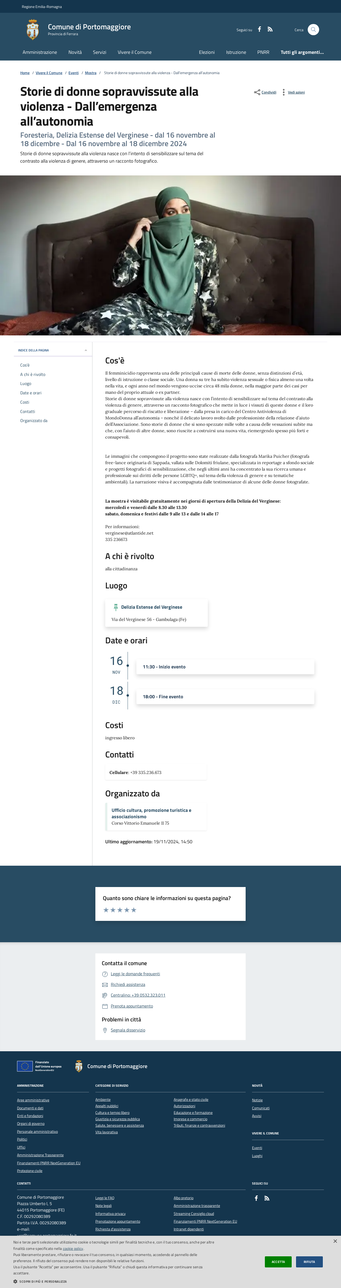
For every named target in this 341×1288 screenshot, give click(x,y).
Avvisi (256, 1116)
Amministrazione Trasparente (40, 1155)
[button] (114, 1281)
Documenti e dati (30, 1108)
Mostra (90, 73)
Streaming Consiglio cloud (194, 1214)
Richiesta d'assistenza (113, 1229)
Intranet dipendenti (189, 1229)
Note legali (103, 1206)
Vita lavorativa (106, 1132)
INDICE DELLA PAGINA (53, 350)
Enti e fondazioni (30, 1116)
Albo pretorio (183, 1198)
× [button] (335, 1241)
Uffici (21, 1147)
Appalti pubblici (106, 1106)
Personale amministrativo (37, 1131)
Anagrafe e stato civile (191, 1099)
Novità (75, 52)
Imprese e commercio (190, 1119)
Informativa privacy (110, 1214)
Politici (22, 1139)
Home (25, 73)
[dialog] (170, 1262)
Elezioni (207, 52)
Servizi (99, 52)
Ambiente (103, 1099)
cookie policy (73, 1248)
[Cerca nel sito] (313, 29)
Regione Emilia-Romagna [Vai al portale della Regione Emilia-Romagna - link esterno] (42, 6)
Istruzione (236, 52)
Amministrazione (40, 52)
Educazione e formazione (193, 1113)
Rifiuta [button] (309, 1261)
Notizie (257, 1100)
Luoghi (257, 1156)
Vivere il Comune (135, 52)
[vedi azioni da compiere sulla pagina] (292, 92)
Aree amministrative (33, 1100)
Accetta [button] (278, 1261)
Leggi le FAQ (104, 1198)
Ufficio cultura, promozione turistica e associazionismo (151, 813)
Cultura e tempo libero (112, 1113)
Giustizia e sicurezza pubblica (117, 1119)
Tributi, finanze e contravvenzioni (199, 1125)
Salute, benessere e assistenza (119, 1125)
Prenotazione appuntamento (117, 1221)
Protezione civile (29, 1171)
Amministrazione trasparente (197, 1206)
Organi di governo (30, 1123)
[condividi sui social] (264, 92)
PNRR (263, 52)
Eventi (73, 73)
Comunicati (261, 1108)
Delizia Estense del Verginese (151, 607)
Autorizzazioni (184, 1106)
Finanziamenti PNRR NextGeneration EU (48, 1163)
